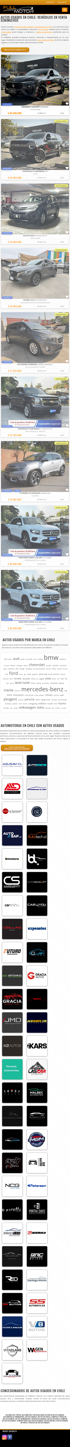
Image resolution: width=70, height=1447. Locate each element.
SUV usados (43, 29)
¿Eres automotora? (17, 748)
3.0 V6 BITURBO (35, 109)
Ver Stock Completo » (15, 50)
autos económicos (44, 32)
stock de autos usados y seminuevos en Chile (33, 27)
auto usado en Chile (45, 40)
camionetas (6, 32)
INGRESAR (50, 2)
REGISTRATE (62, 2)
